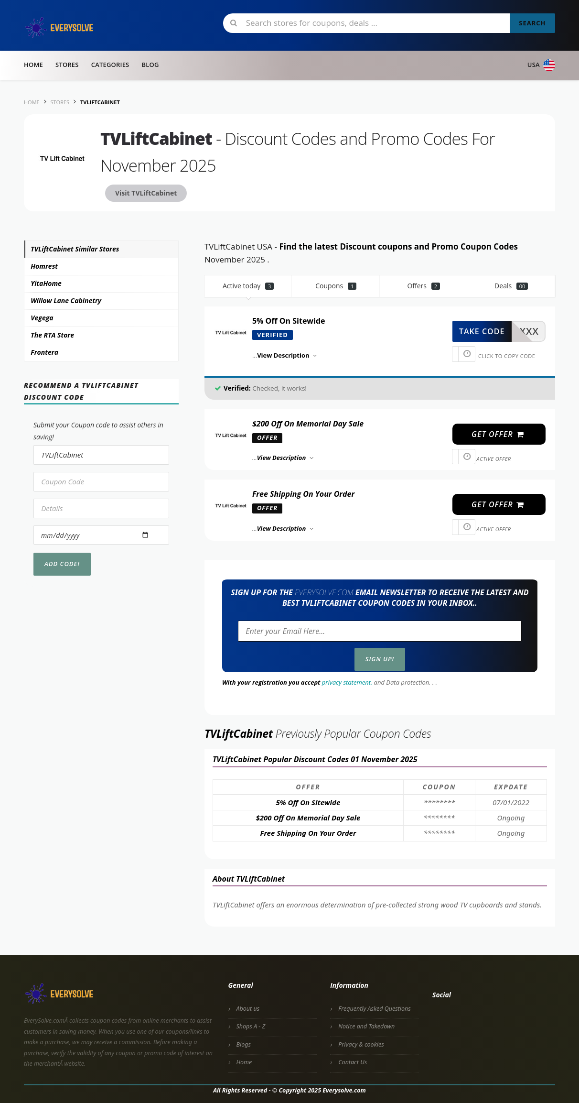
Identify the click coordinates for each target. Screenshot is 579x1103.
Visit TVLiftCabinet (146, 192)
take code (481, 331)
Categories (110, 64)
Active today (248, 285)
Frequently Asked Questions (374, 1009)
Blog (150, 64)
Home (33, 64)
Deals (511, 285)
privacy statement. (347, 682)
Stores (67, 64)
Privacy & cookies (361, 1044)
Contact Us (352, 1062)
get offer (498, 434)
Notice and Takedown (366, 1026)
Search (532, 23)
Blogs (243, 1044)
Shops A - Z (251, 1026)
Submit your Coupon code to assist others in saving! (98, 430)
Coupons (335, 285)
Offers (423, 285)
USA (541, 65)
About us (248, 1009)
